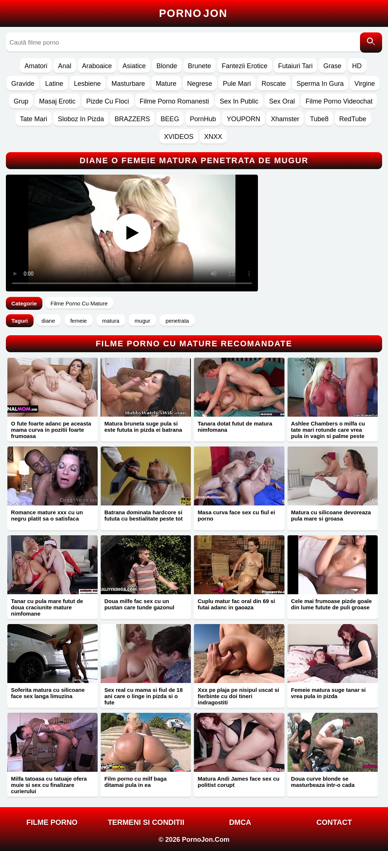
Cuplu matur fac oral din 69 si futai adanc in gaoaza (236, 604)
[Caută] (371, 42)
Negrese (199, 83)
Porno (193, 13)
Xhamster (285, 119)
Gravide (22, 83)
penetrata (177, 321)
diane (48, 321)
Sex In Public (239, 101)
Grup (21, 101)
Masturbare (128, 83)
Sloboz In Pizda (81, 119)
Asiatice (134, 66)
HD (357, 66)
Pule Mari (237, 83)
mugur (142, 321)
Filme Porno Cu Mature (79, 303)
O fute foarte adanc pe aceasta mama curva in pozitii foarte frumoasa (51, 429)
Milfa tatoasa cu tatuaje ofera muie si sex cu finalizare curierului (49, 784)
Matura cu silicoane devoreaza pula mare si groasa (331, 515)
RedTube (352, 119)
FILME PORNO (52, 822)
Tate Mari (33, 119)
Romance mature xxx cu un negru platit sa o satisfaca (47, 515)
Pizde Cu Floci (107, 101)
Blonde (167, 66)
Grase (332, 66)
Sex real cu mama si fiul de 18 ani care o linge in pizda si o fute (143, 696)
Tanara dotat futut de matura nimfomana (235, 426)
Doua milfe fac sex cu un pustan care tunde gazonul (139, 604)
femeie (78, 321)
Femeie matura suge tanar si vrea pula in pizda (328, 693)
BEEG (170, 119)
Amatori (35, 66)
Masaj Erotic (57, 101)
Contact (334, 822)
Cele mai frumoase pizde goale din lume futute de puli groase (331, 604)
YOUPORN (243, 119)
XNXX (213, 136)
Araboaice (97, 66)
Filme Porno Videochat (339, 101)
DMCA (240, 822)
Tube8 (319, 119)
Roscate (274, 83)
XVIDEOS (178, 136)
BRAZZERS (132, 119)
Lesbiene (87, 83)
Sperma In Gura (320, 83)
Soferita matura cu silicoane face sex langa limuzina (48, 693)
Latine (54, 83)
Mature (166, 83)
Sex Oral (282, 101)
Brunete (199, 66)
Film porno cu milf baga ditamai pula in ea (135, 781)
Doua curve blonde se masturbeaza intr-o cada (323, 781)
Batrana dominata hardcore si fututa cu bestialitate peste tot (143, 515)
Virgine (364, 83)
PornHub (203, 119)
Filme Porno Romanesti (174, 101)
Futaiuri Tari (295, 66)
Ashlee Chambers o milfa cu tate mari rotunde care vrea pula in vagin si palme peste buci (328, 432)
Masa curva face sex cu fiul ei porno (236, 515)
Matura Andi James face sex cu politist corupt (238, 781)
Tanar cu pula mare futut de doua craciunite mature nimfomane (47, 607)
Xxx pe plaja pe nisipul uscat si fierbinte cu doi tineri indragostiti (238, 696)
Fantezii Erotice (245, 66)
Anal (64, 66)
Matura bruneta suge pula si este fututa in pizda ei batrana (143, 426)
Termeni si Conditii (146, 822)
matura (110, 321)
